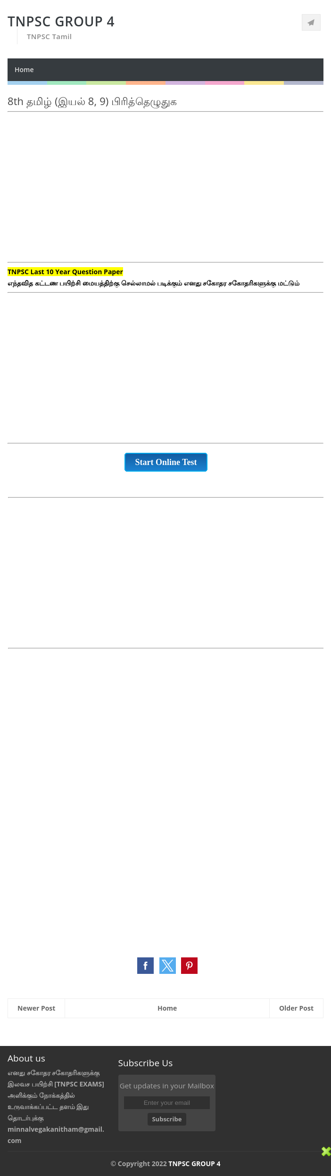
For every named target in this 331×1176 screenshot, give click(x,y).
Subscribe (167, 1119)
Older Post (296, 1008)
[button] (145, 965)
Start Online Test (166, 462)
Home (24, 69)
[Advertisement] (165, 193)
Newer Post (36, 1008)
